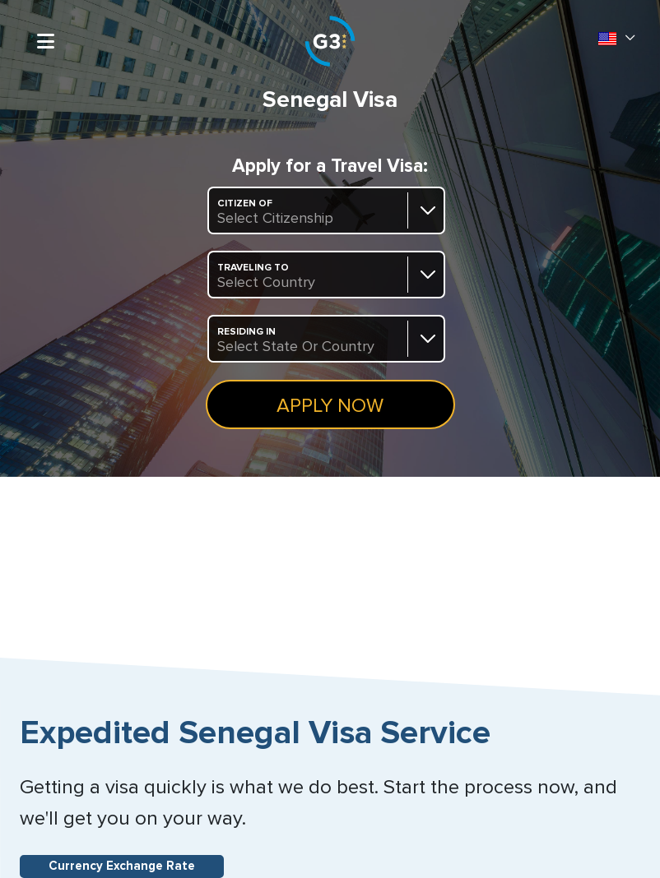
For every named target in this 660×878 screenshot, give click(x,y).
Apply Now (330, 406)
